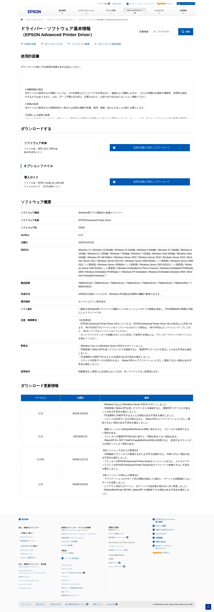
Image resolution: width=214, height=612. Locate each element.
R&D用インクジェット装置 (118, 550)
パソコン (64, 576)
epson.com (111, 604)
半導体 (111, 559)
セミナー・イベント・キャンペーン (142, 4)
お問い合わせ (117, 4)
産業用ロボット (114, 530)
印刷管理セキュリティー (70, 595)
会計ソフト (65, 592)
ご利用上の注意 (55, 604)
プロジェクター (66, 565)
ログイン (165, 4)
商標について (97, 604)
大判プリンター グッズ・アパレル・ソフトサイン (78, 534)
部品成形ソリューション (117, 537)
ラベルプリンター (25, 588)
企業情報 (159, 538)
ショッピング (161, 534)
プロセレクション (26, 554)
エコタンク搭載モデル (28, 557)
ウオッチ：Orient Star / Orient (71, 573)
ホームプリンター (26, 537)
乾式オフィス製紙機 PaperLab (72, 588)
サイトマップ (26, 604)
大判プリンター (24, 577)
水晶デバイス (113, 563)
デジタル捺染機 (66, 545)
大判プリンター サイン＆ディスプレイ (74, 530)
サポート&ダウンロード (165, 530)
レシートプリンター (26, 584)
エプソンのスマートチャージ (29, 567)
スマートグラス (66, 569)
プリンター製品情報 (71, 558)
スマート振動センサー (116, 533)
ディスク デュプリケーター (71, 584)
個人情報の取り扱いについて (76, 604)
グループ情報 (103, 4)
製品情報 (25, 519)
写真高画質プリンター (28, 541)
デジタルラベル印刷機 (69, 541)
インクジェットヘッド (116, 546)
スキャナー (65, 580)
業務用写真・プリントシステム (72, 538)
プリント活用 (161, 526)
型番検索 (143, 31)
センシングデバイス (116, 566)
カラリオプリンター (27, 550)
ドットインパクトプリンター (29, 580)
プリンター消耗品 (67, 553)
